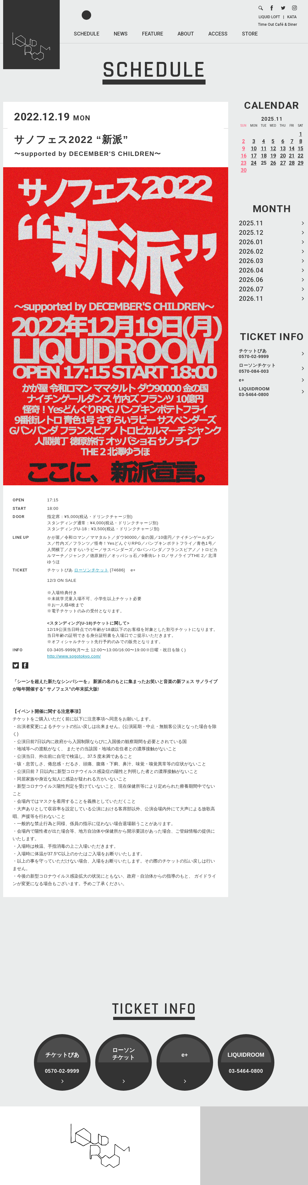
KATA (292, 17)
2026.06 (251, 280)
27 (283, 163)
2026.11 (251, 298)
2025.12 (251, 232)
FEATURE (152, 34)
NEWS (121, 34)
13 (283, 149)
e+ (241, 380)
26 (273, 163)
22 (300, 156)
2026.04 (251, 270)
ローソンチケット (91, 570)
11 (264, 149)
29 (300, 163)
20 (283, 156)
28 (291, 163)
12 (273, 149)
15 (300, 149)
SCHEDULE (86, 34)
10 (253, 149)
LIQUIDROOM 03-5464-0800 (254, 391)
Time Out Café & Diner (277, 24)
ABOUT (186, 34)
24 (253, 163)
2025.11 (251, 223)
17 (253, 156)
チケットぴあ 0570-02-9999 (254, 353)
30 (243, 170)
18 (264, 156)
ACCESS (218, 34)
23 (243, 163)
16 (243, 156)
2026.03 (251, 261)
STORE (250, 34)
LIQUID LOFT (269, 17)
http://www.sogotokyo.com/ (74, 656)
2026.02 (251, 251)
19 (273, 156)
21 (291, 156)
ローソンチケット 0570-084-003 (257, 368)
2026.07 (251, 289)
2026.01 (251, 242)
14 (291, 149)
